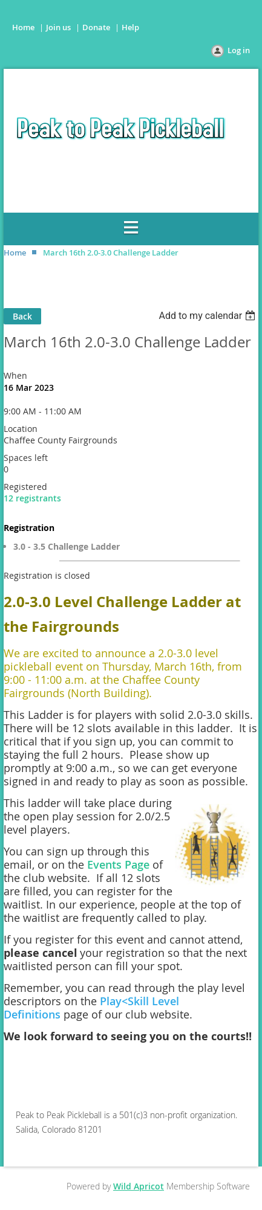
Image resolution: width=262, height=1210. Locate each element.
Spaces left (26, 457)
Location (21, 428)
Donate (96, 27)
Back (22, 316)
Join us (58, 27)
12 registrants (32, 498)
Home (23, 27)
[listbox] (208, 315)
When (15, 375)
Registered (25, 486)
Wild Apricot (138, 1186)
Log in (239, 50)
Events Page (118, 864)
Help (130, 27)
